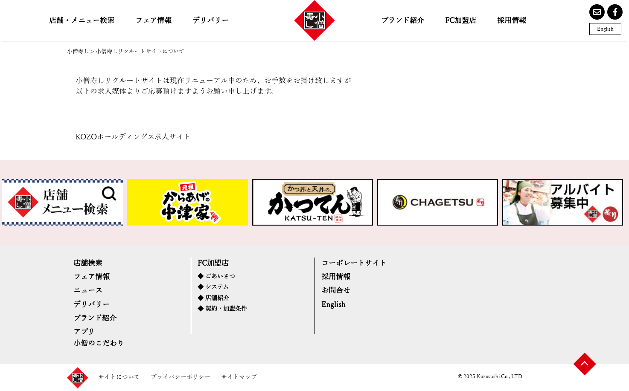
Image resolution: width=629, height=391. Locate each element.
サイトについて (119, 377)
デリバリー (210, 21)
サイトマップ (239, 377)
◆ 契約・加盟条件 (222, 309)
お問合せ (335, 291)
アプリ (84, 332)
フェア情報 (153, 21)
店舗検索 (87, 263)
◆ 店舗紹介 (213, 298)
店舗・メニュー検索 (81, 21)
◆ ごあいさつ (216, 276)
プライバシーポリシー (180, 377)
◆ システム (213, 287)
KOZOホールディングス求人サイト (133, 137)
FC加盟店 (460, 21)
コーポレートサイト (354, 263)
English (605, 29)
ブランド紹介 (402, 21)
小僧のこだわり (98, 343)
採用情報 (511, 21)
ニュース (87, 291)
